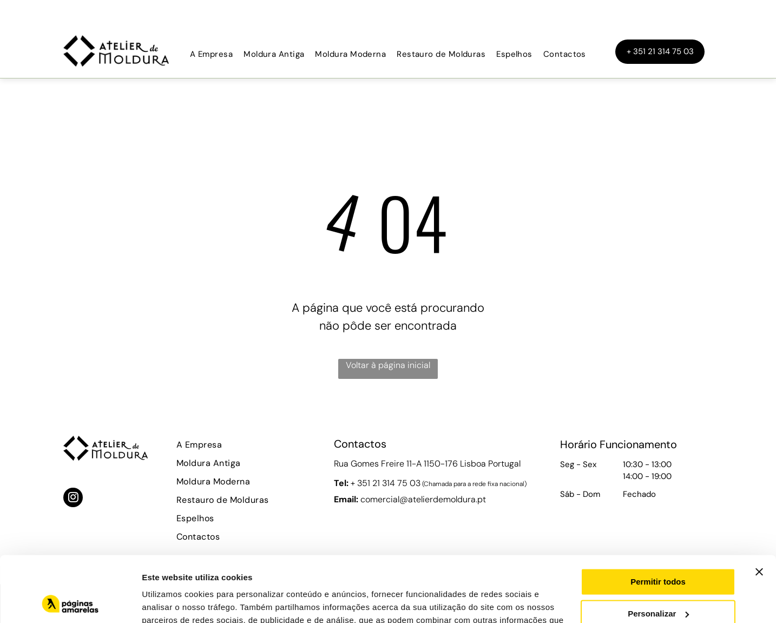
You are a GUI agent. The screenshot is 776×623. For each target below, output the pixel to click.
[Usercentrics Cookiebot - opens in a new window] (70, 602)
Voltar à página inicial (388, 365)
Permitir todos (658, 520)
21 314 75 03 (396, 483)
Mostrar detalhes (175, 601)
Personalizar (658, 551)
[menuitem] (211, 54)
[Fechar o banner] (759, 510)
